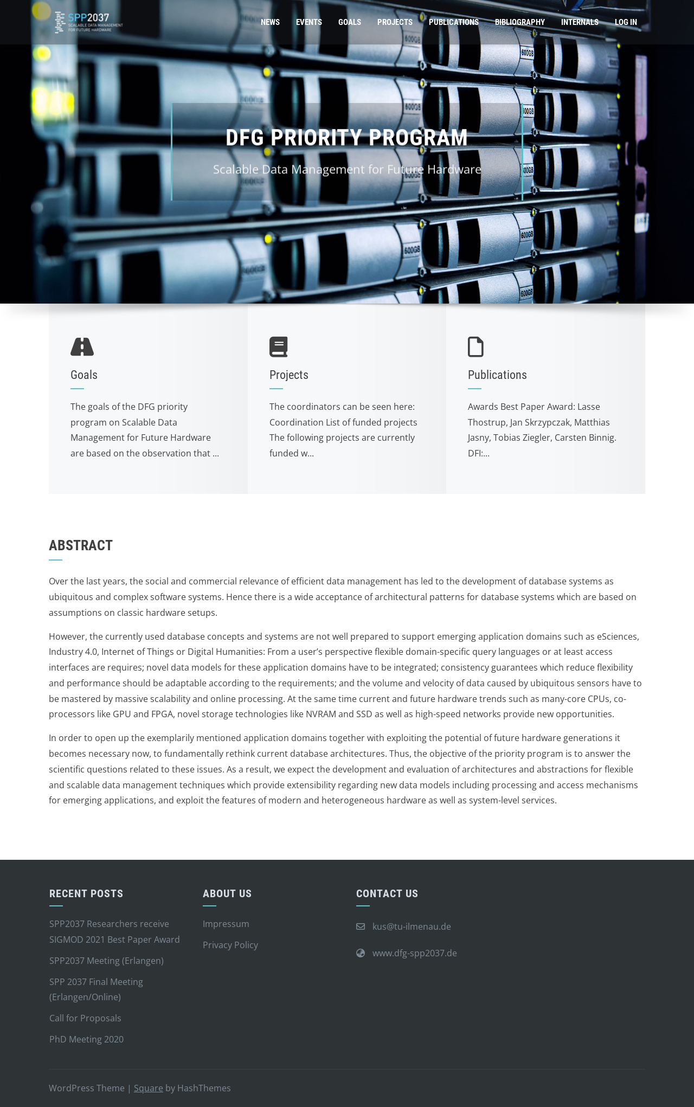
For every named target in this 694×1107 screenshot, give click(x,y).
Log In (626, 22)
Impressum (226, 924)
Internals (580, 22)
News (270, 22)
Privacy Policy (230, 945)
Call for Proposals (85, 1018)
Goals (349, 22)
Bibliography (520, 22)
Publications (454, 22)
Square (148, 1088)
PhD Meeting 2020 (86, 1039)
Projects (395, 22)
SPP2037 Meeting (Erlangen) (106, 961)
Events (309, 22)
